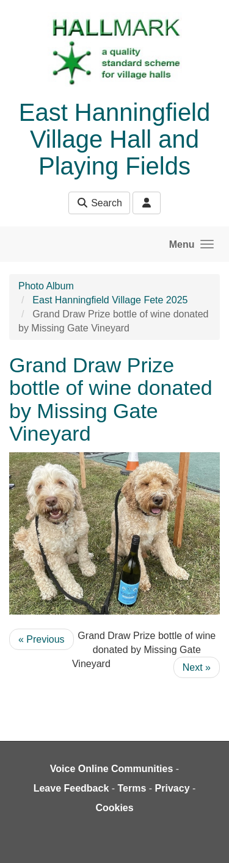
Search (99, 203)
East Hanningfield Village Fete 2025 (109, 300)
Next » (197, 667)
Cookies (114, 808)
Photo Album (46, 286)
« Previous (41, 639)
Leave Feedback (71, 788)
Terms (132, 788)
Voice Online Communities (111, 769)
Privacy (172, 788)
